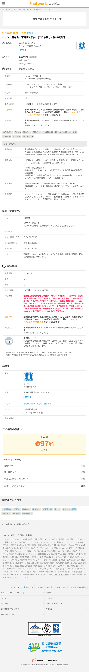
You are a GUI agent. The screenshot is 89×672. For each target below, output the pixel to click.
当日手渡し (7, 509)
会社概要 (49, 609)
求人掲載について (7, 614)
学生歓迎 (16, 514)
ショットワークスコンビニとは (12, 592)
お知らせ (49, 598)
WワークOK (27, 514)
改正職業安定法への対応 (10, 609)
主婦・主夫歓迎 (69, 509)
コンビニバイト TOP (60, 574)
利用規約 (4, 603)
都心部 (26, 404)
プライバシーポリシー (54, 603)
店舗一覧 (49, 592)
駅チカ (57, 509)
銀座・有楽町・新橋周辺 (41, 404)
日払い (17, 509)
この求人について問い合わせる (16, 524)
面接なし (26, 509)
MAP (22, 50)
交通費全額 (47, 509)
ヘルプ (3, 598)
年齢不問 (6, 514)
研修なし (36, 509)
